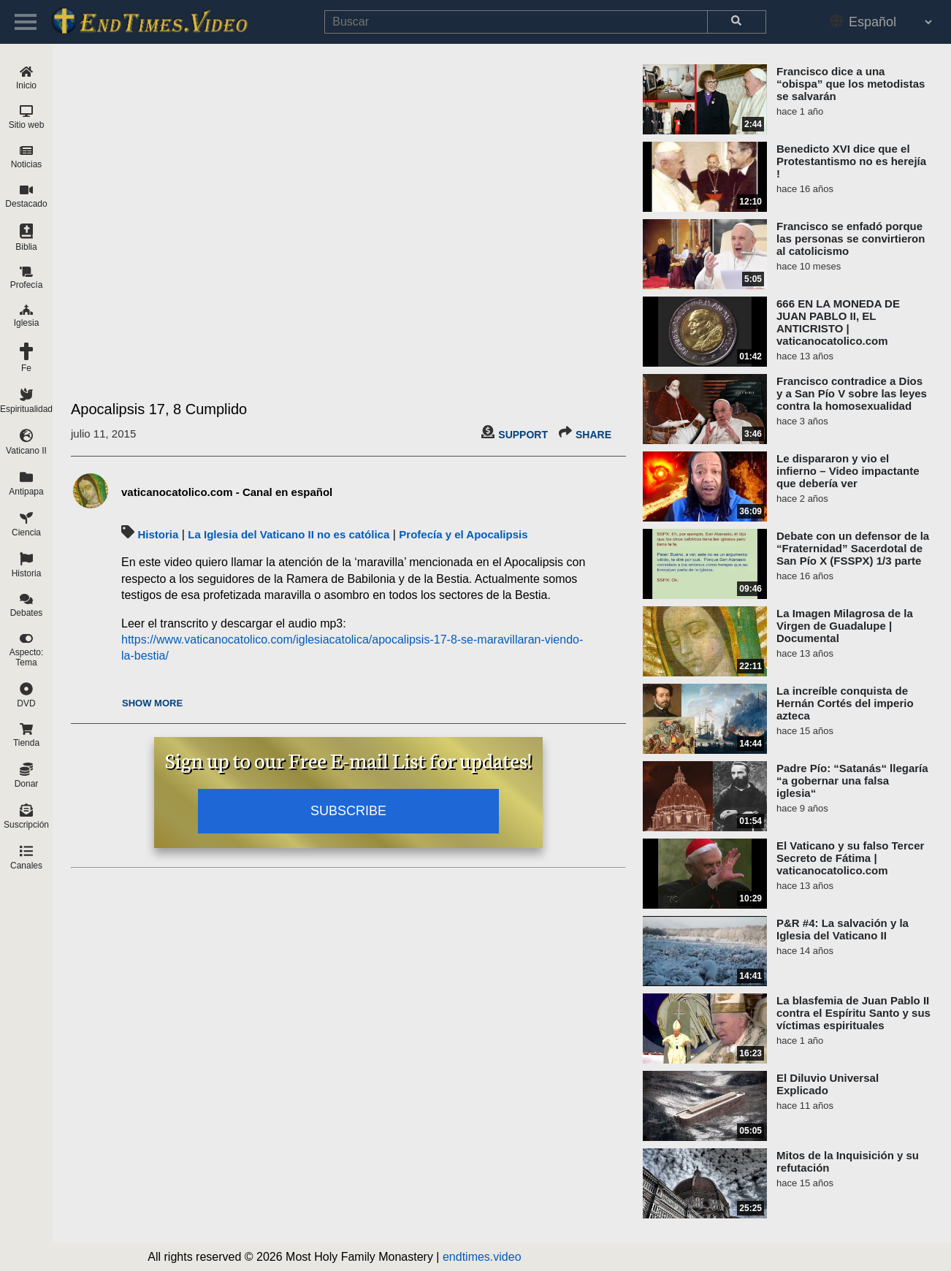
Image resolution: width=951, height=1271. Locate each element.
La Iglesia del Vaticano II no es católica (288, 534)
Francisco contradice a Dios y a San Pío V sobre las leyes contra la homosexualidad (851, 393)
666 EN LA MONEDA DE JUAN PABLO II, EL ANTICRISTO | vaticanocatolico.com (838, 322)
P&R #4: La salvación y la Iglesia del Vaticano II (842, 929)
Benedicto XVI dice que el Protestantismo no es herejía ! (851, 161)
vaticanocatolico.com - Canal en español (226, 492)
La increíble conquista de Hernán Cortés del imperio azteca (845, 703)
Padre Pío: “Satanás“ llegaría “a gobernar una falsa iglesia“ (852, 780)
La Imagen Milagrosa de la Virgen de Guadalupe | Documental (844, 625)
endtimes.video (482, 1257)
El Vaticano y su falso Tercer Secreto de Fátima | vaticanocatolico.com (850, 858)
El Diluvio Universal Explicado (827, 1084)
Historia (157, 534)
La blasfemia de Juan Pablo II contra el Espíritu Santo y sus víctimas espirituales (853, 1012)
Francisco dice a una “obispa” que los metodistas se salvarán (850, 83)
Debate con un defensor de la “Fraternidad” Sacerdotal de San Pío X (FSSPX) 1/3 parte (852, 548)
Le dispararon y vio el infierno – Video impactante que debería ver (848, 470)
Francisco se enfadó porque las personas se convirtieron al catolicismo (850, 238)
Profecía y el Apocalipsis (463, 534)
